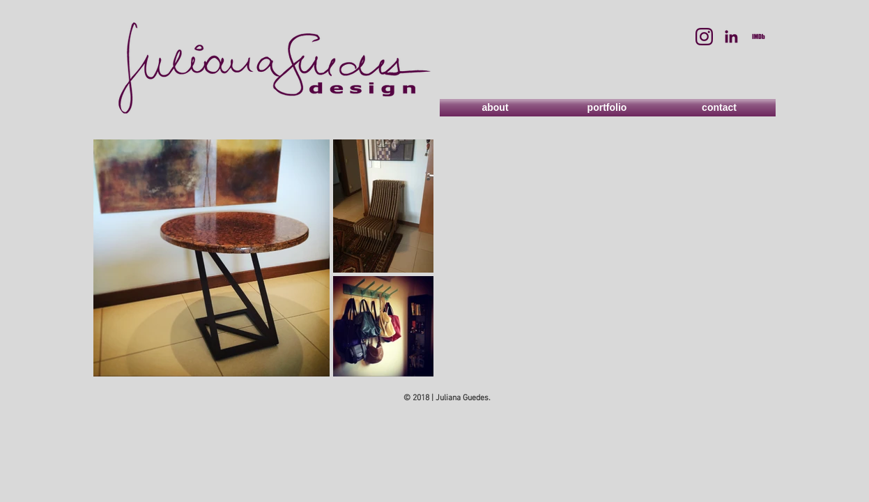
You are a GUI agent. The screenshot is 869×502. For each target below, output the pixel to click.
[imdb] (758, 36)
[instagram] (704, 36)
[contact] (719, 107)
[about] (495, 107)
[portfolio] (607, 107)
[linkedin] (731, 36)
